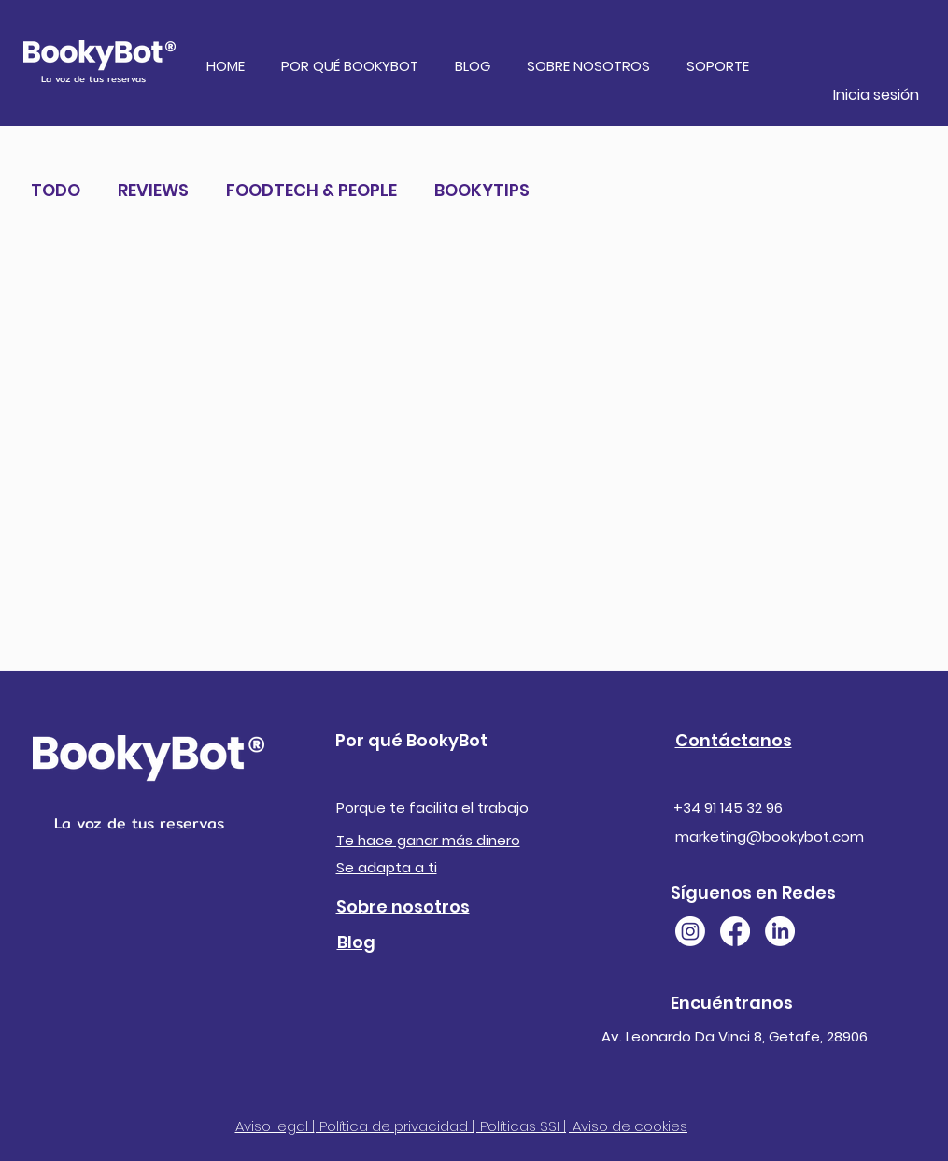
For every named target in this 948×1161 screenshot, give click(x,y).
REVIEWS (153, 190)
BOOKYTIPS (482, 190)
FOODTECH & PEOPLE (311, 190)
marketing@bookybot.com (769, 836)
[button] (353, 66)
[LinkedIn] (780, 931)
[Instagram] (690, 931)
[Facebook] (735, 931)
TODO (55, 190)
